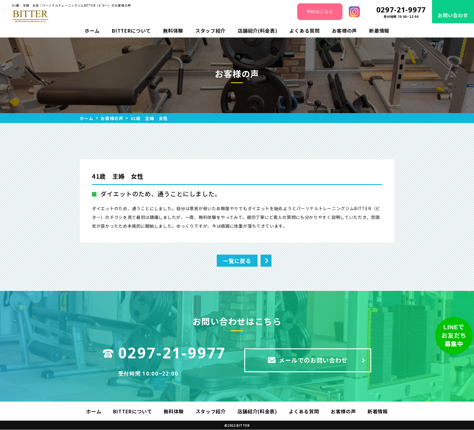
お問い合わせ (453, 15)
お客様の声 (344, 30)
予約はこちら (319, 11)
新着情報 (379, 30)
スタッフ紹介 (210, 30)
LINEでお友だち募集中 (453, 335)
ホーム (92, 30)
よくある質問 (304, 30)
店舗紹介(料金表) (257, 30)
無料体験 (173, 30)
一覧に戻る (237, 261)
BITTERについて (131, 30)
